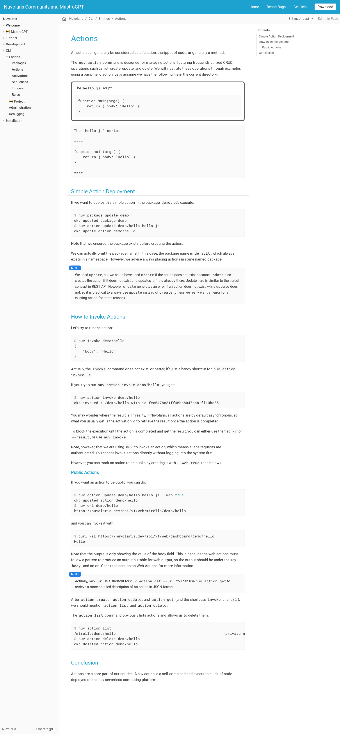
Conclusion (266, 53)
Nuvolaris (10, 19)
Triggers (18, 88)
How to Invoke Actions (274, 42)
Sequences (20, 82)
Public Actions (271, 47)
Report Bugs (276, 7)
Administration (20, 108)
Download (325, 7)
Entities (14, 57)
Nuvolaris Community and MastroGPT (44, 7)
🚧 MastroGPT (17, 32)
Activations (20, 76)
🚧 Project (17, 101)
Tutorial (11, 38)
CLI (8, 51)
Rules (16, 95)
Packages (19, 63)
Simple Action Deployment (276, 36)
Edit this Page (328, 19)
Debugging (16, 114)
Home (254, 7)
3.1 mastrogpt (299, 19)
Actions (17, 69)
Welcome (13, 25)
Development (15, 44)
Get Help (300, 7)
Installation (14, 121)
